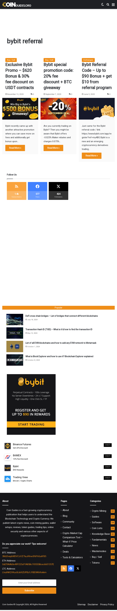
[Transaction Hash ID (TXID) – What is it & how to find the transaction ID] (15, 333)
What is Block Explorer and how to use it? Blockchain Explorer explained (60, 357)
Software (97, 523)
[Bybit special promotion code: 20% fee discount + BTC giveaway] (58, 108)
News (95, 546)
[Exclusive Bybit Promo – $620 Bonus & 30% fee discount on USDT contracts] (20, 108)
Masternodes (99, 552)
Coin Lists (97, 529)
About (66, 511)
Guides (95, 517)
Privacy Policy (107, 605)
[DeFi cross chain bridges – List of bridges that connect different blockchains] (15, 320)
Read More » (15, 148)
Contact (67, 528)
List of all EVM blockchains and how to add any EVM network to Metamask (61, 343)
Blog (65, 517)
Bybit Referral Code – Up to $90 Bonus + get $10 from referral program (97, 76)
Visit (107, 446)
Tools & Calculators (73, 558)
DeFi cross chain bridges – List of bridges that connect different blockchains (62, 316)
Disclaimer (93, 605)
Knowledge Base (101, 535)
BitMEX (20, 458)
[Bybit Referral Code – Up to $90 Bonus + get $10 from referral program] (97, 108)
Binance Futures (22, 447)
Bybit (18, 469)
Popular (58, 307)
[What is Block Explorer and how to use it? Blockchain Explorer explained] (15, 360)
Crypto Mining (99, 512)
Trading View (22, 480)
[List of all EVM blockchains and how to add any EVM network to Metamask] (15, 347)
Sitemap (81, 605)
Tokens (96, 563)
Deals (66, 552)
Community (68, 522)
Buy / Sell (11, 60)
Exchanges (88, 60)
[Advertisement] (58, 19)
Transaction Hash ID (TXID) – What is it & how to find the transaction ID (59, 330)
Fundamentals (99, 540)
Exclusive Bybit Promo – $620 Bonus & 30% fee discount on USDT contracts (19, 76)
